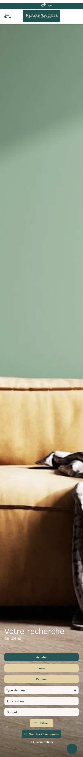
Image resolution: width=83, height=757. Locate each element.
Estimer (41, 685)
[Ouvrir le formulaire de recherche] (41, 729)
